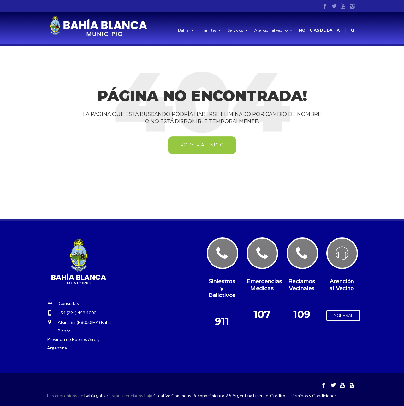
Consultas (63, 303)
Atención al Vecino (273, 30)
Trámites (211, 30)
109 (301, 314)
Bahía (186, 30)
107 (261, 314)
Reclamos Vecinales (301, 285)
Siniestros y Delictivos (222, 288)
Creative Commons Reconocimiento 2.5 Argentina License (210, 395)
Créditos (279, 395)
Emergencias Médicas (264, 285)
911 (222, 321)
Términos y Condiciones (313, 395)
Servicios (238, 30)
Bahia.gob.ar (96, 395)
